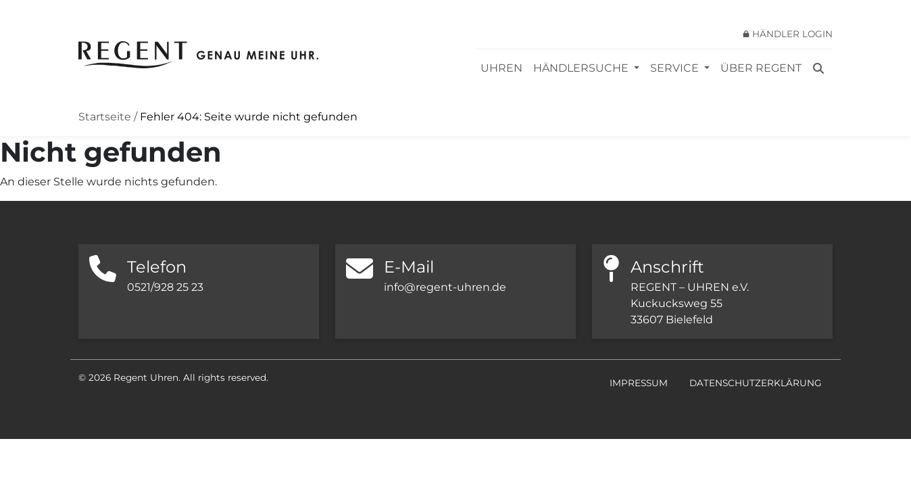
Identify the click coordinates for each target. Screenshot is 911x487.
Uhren (501, 68)
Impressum (639, 382)
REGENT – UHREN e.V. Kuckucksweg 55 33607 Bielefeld (690, 303)
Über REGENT (761, 68)
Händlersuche (582, 68)
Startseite (104, 116)
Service (675, 68)
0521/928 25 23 (165, 287)
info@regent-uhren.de (445, 287)
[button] (29, 457)
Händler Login (792, 33)
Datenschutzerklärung (755, 382)
